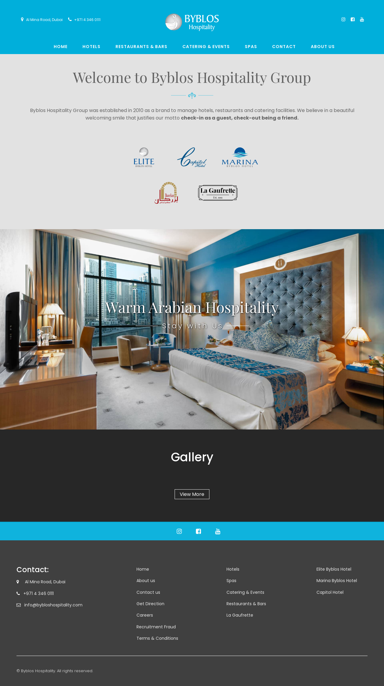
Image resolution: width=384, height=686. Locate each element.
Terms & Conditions (157, 638)
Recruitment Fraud (156, 627)
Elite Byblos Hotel (333, 569)
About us (323, 47)
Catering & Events (206, 47)
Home (61, 47)
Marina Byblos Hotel (336, 581)
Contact (284, 47)
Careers (144, 615)
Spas (251, 47)
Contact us (148, 592)
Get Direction (150, 604)
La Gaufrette (239, 615)
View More (192, 494)
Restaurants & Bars (141, 47)
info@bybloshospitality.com (53, 605)
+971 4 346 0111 (87, 19)
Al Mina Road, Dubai (44, 19)
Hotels (91, 47)
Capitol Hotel (330, 592)
